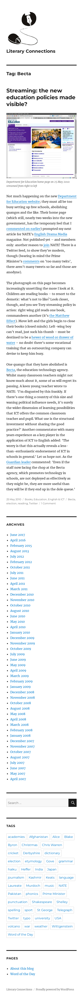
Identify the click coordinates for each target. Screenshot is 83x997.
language (66, 877)
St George (45, 910)
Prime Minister (54, 894)
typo (26, 918)
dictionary (52, 853)
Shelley (62, 902)
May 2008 (17, 714)
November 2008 (22, 697)
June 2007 (18, 768)
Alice (56, 837)
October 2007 (20, 752)
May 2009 (18, 665)
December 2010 (22, 594)
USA (58, 918)
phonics (32, 894)
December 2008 (22, 692)
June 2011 (17, 578)
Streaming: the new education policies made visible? (40, 97)
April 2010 (18, 627)
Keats (50, 877)
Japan (51, 869)
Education (40, 499)
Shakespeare (42, 902)
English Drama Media (50, 234)
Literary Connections (30, 51)
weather (40, 926)
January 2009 (20, 687)
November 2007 (22, 746)
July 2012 (17, 556)
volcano (14, 926)
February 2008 (21, 730)
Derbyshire (31, 853)
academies (16, 837)
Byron (12, 845)
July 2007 (17, 763)
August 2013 (19, 551)
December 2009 (22, 638)
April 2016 (18, 540)
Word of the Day (20, 934)
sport (29, 910)
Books (29, 499)
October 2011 (20, 567)
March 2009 (19, 676)
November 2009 (22, 643)
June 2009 (18, 660)
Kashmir (35, 877)
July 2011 (16, 573)
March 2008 (19, 725)
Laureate (15, 885)
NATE (63, 885)
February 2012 (21, 562)
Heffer (26, 869)
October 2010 (20, 605)
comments (31, 261)
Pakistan (14, 894)
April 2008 (18, 719)
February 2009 (21, 681)
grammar (66, 861)
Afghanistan (38, 837)
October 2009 (20, 649)
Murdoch (33, 885)
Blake (68, 837)
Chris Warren (52, 845)
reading (23, 503)
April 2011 (17, 584)
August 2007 (19, 757)
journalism (16, 877)
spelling (14, 910)
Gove (50, 861)
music (49, 885)
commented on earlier (23, 229)
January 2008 (20, 735)
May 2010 (17, 622)
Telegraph (64, 910)
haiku (12, 869)
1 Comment (48, 503)
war (27, 926)
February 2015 (21, 546)
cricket (13, 853)
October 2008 (20, 703)
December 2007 (22, 741)
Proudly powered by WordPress (55, 989)
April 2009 (18, 670)
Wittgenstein (62, 926)
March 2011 (18, 589)
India (39, 869)
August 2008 (20, 708)
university (42, 918)
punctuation (17, 902)
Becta (10, 370)
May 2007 (17, 773)
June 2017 (17, 535)
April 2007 (18, 779)
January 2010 (20, 632)
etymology (33, 861)
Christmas (30, 845)
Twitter (33, 503)
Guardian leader (18, 462)
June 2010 (17, 616)
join (47, 245)
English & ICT (56, 499)
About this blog (22, 968)
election (11, 503)
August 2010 (19, 611)
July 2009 (17, 654)
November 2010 (22, 600)
